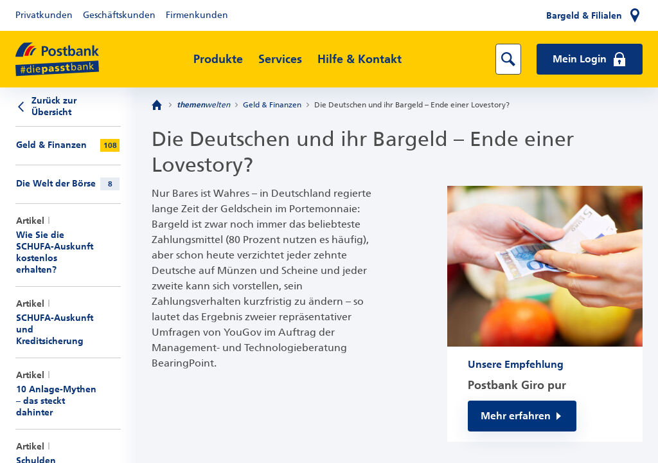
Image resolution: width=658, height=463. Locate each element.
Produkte (218, 59)
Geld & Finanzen (272, 104)
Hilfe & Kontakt (359, 59)
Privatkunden (44, 15)
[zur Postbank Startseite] (57, 59)
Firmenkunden (197, 15)
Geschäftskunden (119, 15)
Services (280, 59)
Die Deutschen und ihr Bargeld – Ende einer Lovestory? (412, 104)
